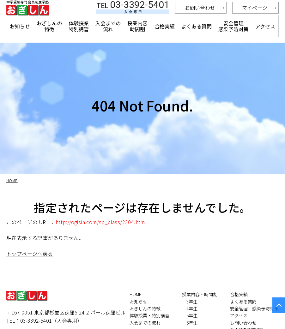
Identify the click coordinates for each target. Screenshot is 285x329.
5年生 (191, 315)
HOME (136, 294)
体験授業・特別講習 (149, 315)
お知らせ (19, 35)
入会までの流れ (108, 35)
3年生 (191, 301)
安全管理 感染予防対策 (233, 35)
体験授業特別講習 (79, 35)
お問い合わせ (200, 13)
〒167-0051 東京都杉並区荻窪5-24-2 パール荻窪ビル (66, 312)
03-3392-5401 (132, 12)
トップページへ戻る (29, 253)
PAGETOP (278, 305)
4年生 (191, 308)
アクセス (265, 35)
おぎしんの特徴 (49, 35)
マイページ (254, 13)
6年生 (191, 323)
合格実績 (164, 35)
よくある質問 (197, 35)
